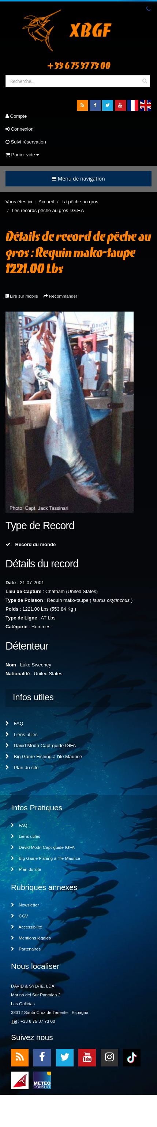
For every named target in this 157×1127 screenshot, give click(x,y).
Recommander (63, 296)
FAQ (14, 723)
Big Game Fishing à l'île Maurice (43, 756)
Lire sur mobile (24, 296)
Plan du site (22, 767)
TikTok (132, 1057)
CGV (19, 915)
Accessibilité (26, 926)
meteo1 (20, 1080)
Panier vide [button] (22, 154)
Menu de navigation (78, 178)
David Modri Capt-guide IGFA (40, 745)
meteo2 (42, 1080)
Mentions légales (31, 937)
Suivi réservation (25, 142)
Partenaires (26, 948)
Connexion (19, 129)
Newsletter (25, 904)
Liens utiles (21, 734)
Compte (16, 116)
